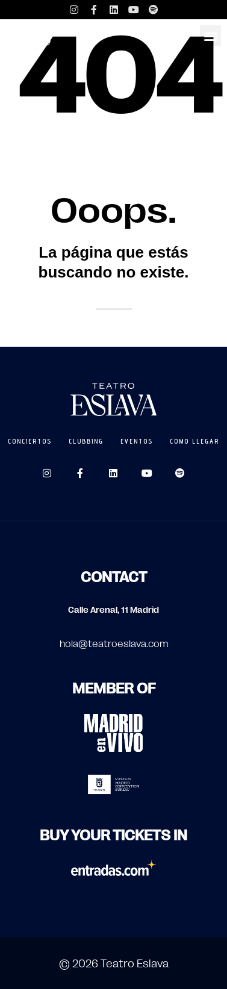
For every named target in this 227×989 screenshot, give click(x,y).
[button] (210, 35)
